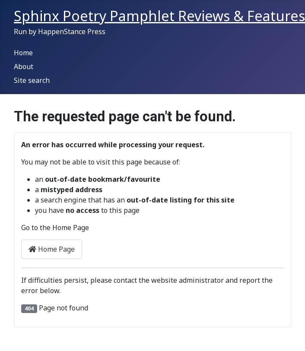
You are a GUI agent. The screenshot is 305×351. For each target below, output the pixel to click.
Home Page (52, 249)
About (23, 66)
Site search (32, 80)
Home (23, 52)
